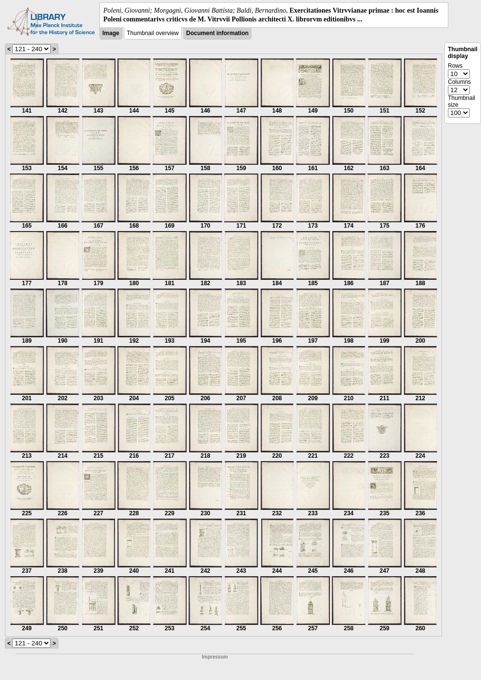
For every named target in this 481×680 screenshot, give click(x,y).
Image (110, 33)
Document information (217, 33)
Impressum (215, 657)
